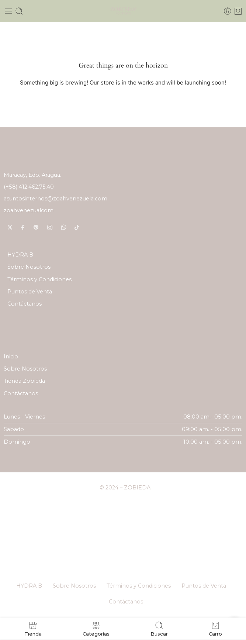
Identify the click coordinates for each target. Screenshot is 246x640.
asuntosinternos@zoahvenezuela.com (55, 198)
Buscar (159, 628)
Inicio (11, 356)
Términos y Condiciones (39, 279)
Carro (215, 628)
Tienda (33, 628)
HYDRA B (20, 254)
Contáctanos (24, 303)
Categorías (96, 628)
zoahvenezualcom (28, 210)
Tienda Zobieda (24, 381)
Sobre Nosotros (29, 267)
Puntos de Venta (29, 291)
